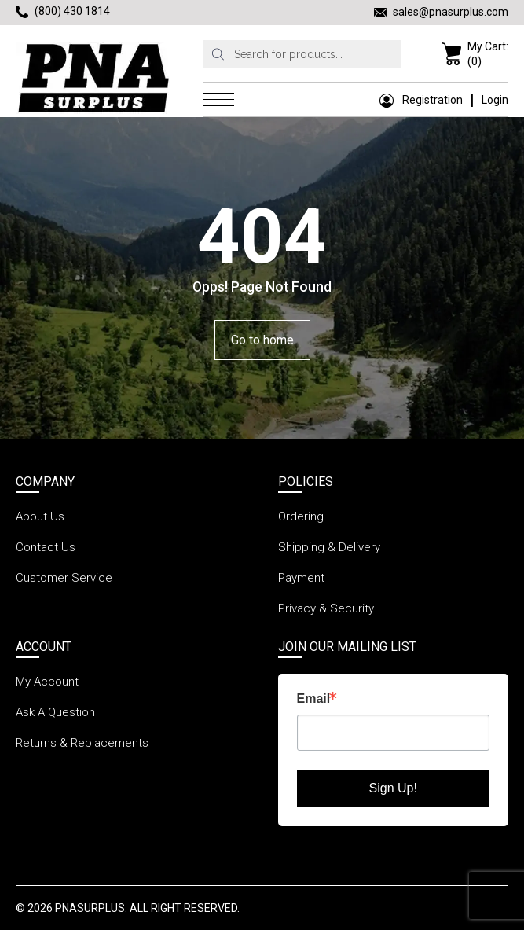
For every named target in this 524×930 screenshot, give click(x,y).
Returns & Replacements (82, 743)
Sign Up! (393, 788)
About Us (40, 516)
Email (314, 699)
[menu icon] (222, 99)
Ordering (301, 516)
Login (495, 100)
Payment (301, 578)
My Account (47, 682)
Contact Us (45, 547)
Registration (421, 99)
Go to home (262, 340)
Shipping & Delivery (329, 547)
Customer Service (64, 578)
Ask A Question (55, 712)
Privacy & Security (326, 608)
